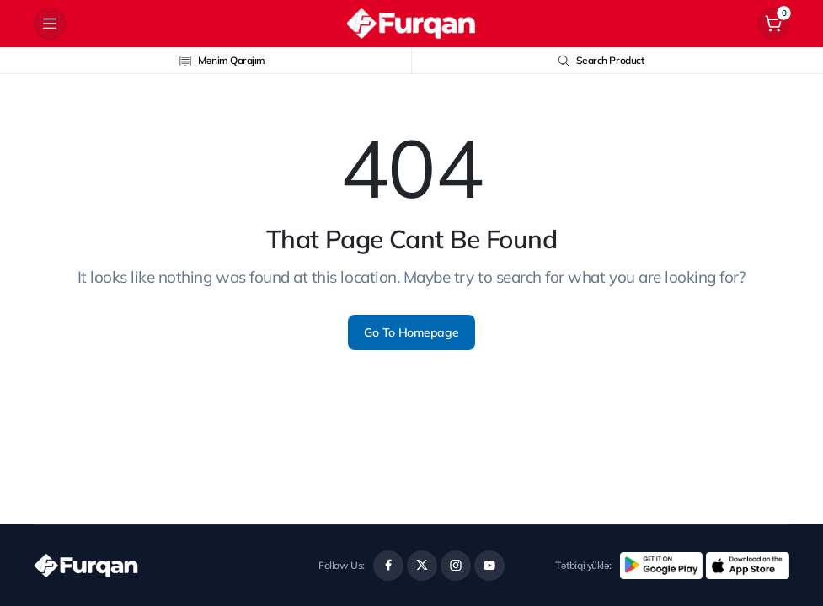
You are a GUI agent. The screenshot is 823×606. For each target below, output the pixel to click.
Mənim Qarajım (222, 60)
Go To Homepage (411, 332)
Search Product (601, 60)
